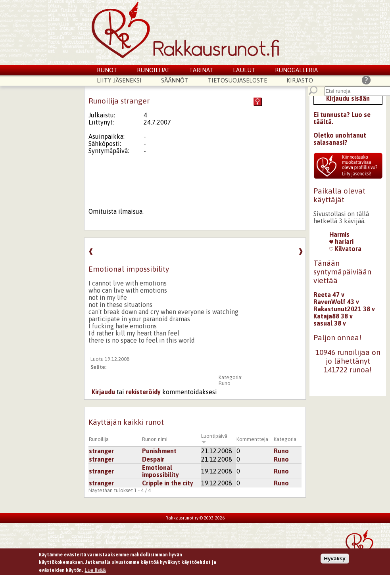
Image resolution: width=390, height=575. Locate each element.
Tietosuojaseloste (237, 80)
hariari (341, 241)
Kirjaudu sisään (348, 98)
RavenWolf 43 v (336, 301)
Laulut (244, 70)
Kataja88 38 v (333, 316)
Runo (225, 383)
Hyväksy (335, 559)
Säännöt (174, 80)
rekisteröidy (143, 391)
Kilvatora (345, 248)
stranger (101, 450)
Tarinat (201, 70)
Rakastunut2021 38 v (344, 308)
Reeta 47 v (328, 294)
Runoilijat (153, 70)
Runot (107, 70)
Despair (153, 459)
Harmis (339, 234)
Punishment (159, 450)
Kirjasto (299, 80)
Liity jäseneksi (119, 80)
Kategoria (285, 439)
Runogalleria (296, 70)
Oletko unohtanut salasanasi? (339, 139)
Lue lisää (95, 571)
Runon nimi (154, 439)
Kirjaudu (103, 391)
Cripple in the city (167, 483)
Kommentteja (252, 439)
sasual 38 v (329, 323)
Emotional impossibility (160, 471)
